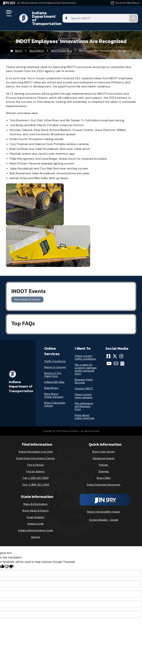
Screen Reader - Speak (103, 512)
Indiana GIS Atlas (54, 375)
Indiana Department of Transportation (52, 14)
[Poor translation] (9, 559)
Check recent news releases (83, 389)
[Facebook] (108, 349)
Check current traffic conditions (85, 350)
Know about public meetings (84, 409)
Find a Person (35, 457)
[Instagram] (121, 349)
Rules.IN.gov (51, 380)
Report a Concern (55, 360)
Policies (103, 457)
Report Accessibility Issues (103, 504)
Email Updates (35, 510)
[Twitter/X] (115, 349)
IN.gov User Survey (103, 444)
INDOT (18, 43)
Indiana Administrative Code (35, 523)
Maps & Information (35, 496)
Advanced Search (103, 451)
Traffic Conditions (55, 354)
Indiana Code (35, 516)
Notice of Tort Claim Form (52, 367)
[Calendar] (122, 356)
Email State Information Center (35, 451)
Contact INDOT (84, 381)
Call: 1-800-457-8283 (35, 471)
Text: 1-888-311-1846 (35, 477)
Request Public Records (84, 374)
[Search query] (119, 14)
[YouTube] (108, 356)
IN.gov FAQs (104, 471)
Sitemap (103, 464)
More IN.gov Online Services (53, 388)
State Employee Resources (103, 477)
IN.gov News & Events (35, 503)
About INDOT (36, 43)
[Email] (116, 356)
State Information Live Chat (35, 444)
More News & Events (27, 292)
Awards (35, 529)
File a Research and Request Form (84, 399)
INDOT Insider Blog (61, 43)
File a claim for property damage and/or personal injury (86, 362)
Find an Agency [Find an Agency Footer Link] (35, 464)
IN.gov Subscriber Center (54, 397)
